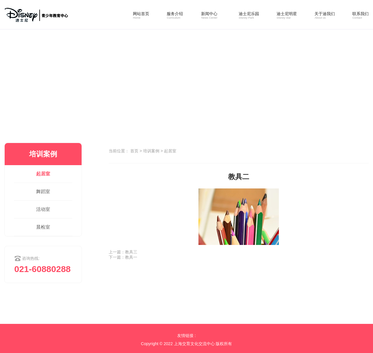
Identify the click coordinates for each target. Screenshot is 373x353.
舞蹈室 (43, 191)
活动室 (43, 209)
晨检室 (43, 227)
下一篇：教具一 (123, 257)
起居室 (43, 173)
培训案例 (151, 151)
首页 (134, 151)
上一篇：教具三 (123, 252)
